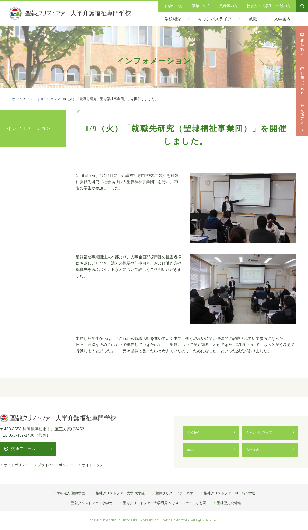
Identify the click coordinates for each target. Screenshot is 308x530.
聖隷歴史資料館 (229, 503)
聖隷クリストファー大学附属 (164, 503)
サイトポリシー (16, 465)
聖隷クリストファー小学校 (91, 503)
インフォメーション (41, 99)
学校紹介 (195, 433)
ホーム (17, 99)
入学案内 (254, 450)
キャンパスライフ (261, 433)
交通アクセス (23, 449)
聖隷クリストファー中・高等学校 (229, 493)
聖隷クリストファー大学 (174, 493)
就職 (191, 450)
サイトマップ (92, 465)
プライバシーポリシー (55, 465)
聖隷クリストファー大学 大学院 (120, 493)
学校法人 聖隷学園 (71, 493)
